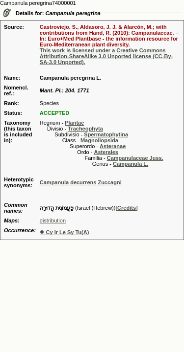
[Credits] (126, 208)
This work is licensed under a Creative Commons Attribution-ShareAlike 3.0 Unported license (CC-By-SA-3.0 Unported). (106, 56)
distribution (53, 220)
